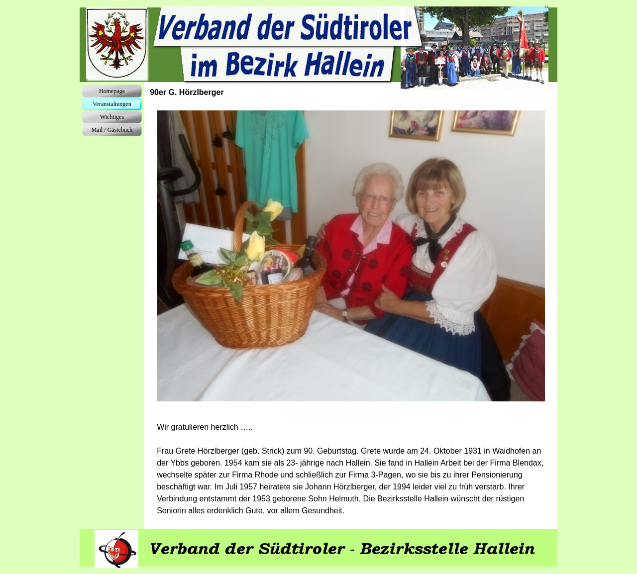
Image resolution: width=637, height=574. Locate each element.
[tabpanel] (351, 469)
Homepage (112, 91)
